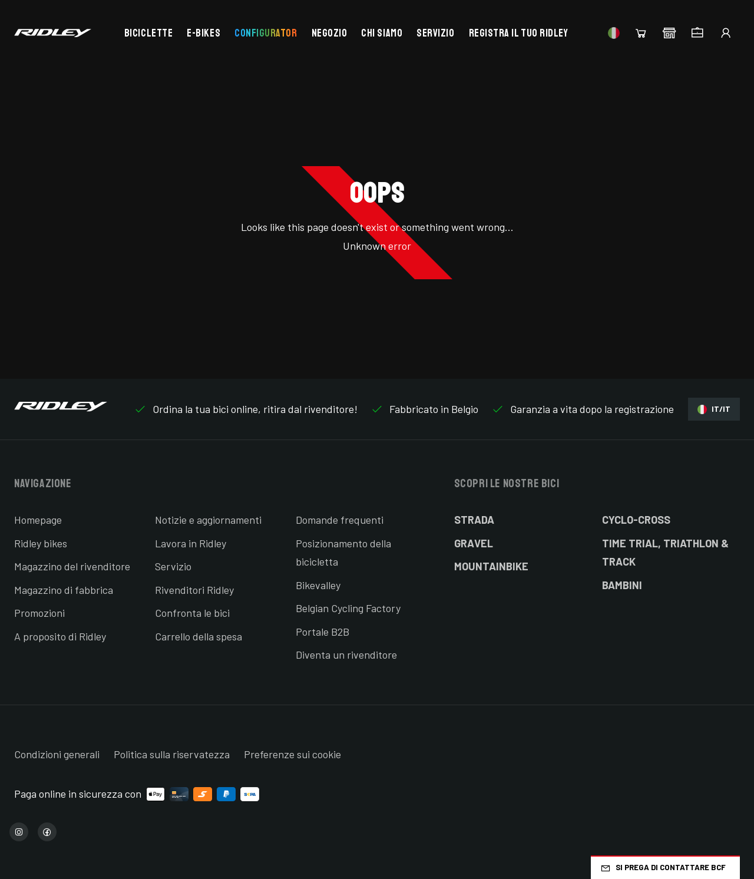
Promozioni (39, 612)
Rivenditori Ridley (194, 589)
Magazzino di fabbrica (63, 589)
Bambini (622, 585)
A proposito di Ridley (60, 636)
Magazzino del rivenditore (72, 566)
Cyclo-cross (636, 519)
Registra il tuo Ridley (518, 33)
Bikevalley (318, 585)
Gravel (473, 543)
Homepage (38, 519)
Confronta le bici (192, 612)
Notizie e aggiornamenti (208, 519)
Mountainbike (491, 566)
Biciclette (148, 33)
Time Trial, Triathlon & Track (665, 553)
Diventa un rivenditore (346, 654)
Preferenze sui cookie (292, 754)
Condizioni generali (57, 754)
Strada (474, 519)
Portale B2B (322, 631)
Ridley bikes (40, 543)
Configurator (265, 33)
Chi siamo (381, 33)
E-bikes (203, 33)
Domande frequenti (339, 519)
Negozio (330, 33)
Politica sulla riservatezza (172, 754)
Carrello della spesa (198, 636)
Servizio (435, 33)
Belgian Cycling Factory (348, 608)
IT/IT (713, 409)
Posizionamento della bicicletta (343, 553)
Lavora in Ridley (190, 543)
